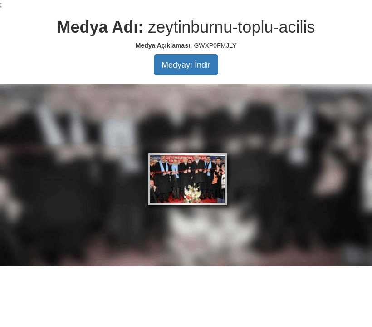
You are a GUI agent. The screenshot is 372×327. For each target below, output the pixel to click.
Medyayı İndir (186, 64)
